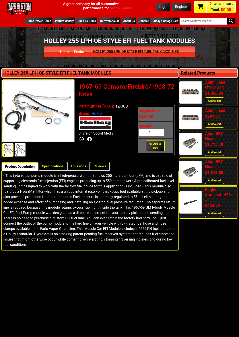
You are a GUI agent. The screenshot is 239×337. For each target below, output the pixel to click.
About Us (125, 21)
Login (163, 7)
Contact (141, 21)
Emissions (84, 166)
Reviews (106, 166)
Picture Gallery (57, 21)
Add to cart (155, 145)
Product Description (21, 167)
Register (181, 7)
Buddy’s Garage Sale (164, 21)
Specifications (56, 166)
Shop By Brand (81, 21)
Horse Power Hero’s (29, 21)
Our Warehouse (105, 21)
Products (81, 52)
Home (64, 52)
